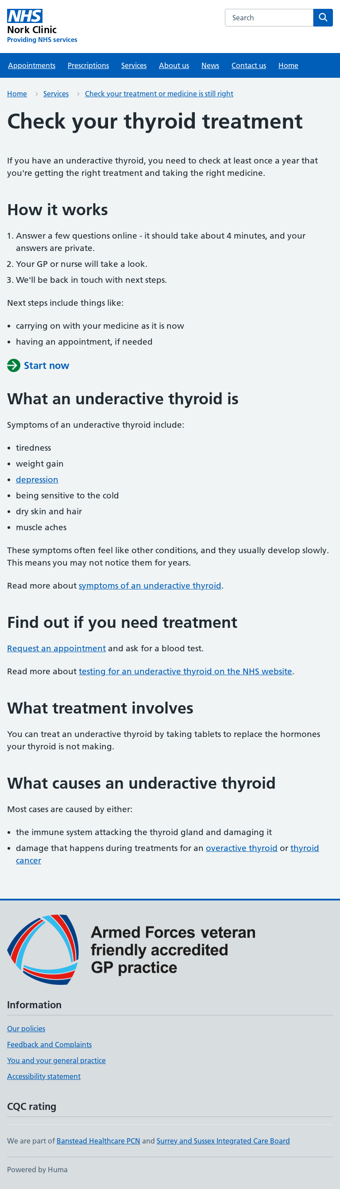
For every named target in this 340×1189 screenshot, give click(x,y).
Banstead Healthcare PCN (98, 1140)
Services (134, 65)
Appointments (31, 65)
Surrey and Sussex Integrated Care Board (223, 1140)
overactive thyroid (242, 848)
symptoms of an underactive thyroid (150, 586)
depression (37, 480)
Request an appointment (56, 648)
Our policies (26, 1028)
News (210, 65)
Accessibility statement (44, 1076)
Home (288, 65)
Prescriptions (88, 65)
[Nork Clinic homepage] (42, 26)
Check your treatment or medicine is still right (159, 93)
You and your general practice (56, 1060)
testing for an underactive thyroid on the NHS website (185, 671)
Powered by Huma (37, 1169)
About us (174, 65)
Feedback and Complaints (49, 1044)
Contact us (249, 65)
